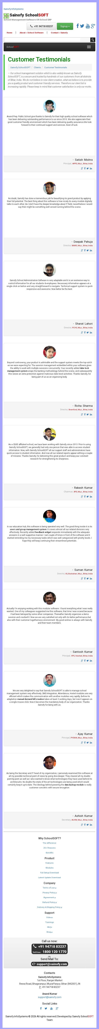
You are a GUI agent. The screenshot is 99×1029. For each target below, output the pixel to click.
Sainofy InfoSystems (13, 9)
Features (49, 863)
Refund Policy (49, 902)
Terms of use (49, 888)
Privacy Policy (49, 892)
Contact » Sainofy (59, 33)
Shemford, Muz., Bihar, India (80, 410)
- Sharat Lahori (83, 324)
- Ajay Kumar (84, 734)
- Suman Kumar (82, 570)
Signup (65, 26)
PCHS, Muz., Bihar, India (82, 328)
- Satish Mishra (82, 159)
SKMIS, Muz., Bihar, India (82, 246)
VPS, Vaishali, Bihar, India (82, 656)
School (12, 47)
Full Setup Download (49, 873)
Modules (49, 868)
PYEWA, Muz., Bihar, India (82, 739)
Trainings (49, 921)
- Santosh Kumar (81, 652)
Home (10, 33)
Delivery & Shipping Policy (49, 906)
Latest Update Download (49, 877)
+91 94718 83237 (41, 26)
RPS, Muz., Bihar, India (83, 492)
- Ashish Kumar (82, 816)
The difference (49, 844)
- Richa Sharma (82, 406)
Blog (49, 931)
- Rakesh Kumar (82, 488)
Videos (49, 917)
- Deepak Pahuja (81, 242)
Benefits (49, 853)
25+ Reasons (49, 848)
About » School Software (31, 33)
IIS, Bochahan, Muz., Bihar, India (79, 574)
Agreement (50, 897)
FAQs (49, 926)
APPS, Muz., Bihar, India (82, 164)
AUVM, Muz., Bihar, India (82, 821)
